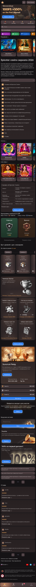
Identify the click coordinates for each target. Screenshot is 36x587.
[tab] (5, 22)
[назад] (12, 482)
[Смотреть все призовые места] (18, 398)
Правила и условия (13, 558)
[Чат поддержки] (22, 585)
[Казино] (4, 585)
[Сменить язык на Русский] (4, 564)
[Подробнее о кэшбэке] (6, 441)
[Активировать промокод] (18, 426)
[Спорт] (13, 585)
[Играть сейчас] (8, 16)
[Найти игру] (2, 27)
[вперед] (23, 482)
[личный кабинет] (24, 2)
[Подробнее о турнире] (7, 374)
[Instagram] (34, 564)
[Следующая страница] (23, 554)
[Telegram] (31, 564)
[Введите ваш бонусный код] (18, 422)
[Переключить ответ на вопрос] (18, 469)
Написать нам (4, 558)
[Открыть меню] (31, 585)
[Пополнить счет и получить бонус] (6, 461)
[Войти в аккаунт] (18, 411)
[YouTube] (27, 564)
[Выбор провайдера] (18, 30)
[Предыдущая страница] (12, 554)
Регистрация (31, 2)
